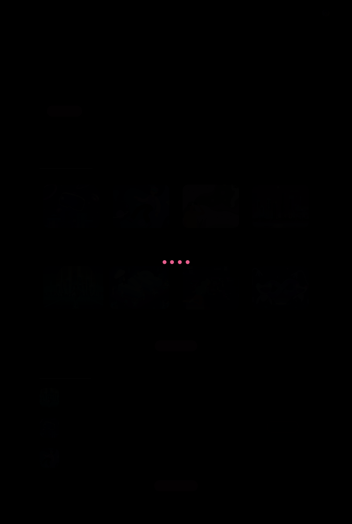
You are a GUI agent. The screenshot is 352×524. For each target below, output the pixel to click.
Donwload (281, 426)
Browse (210, 13)
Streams (255, 13)
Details (232, 13)
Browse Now (65, 111)
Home (189, 13)
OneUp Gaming (166, 512)
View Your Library (176, 485)
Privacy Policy (285, 13)
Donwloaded (279, 396)
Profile (319, 13)
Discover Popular (176, 345)
